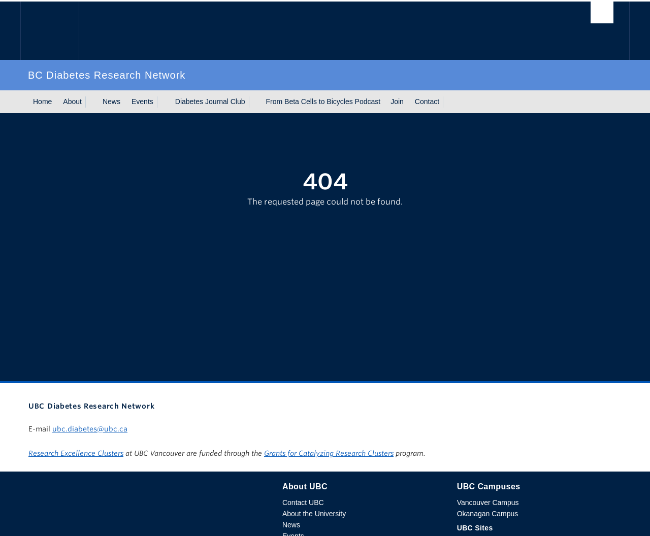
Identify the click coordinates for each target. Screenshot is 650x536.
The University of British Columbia (49, 31)
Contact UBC (303, 502)
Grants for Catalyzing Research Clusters (329, 453)
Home (42, 101)
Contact (427, 101)
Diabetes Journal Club (210, 101)
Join (397, 101)
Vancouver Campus (488, 502)
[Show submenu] (91, 102)
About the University (314, 514)
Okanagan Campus (487, 514)
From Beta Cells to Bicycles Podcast (323, 101)
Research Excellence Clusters (75, 453)
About (72, 101)
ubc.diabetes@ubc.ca (89, 429)
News (111, 101)
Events (142, 101)
